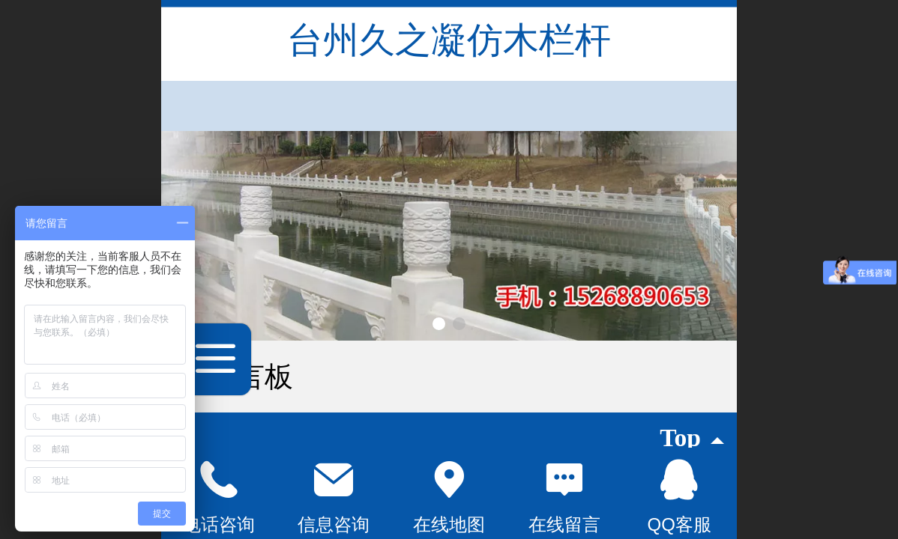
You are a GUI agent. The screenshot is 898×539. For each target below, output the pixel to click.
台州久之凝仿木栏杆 (449, 40)
